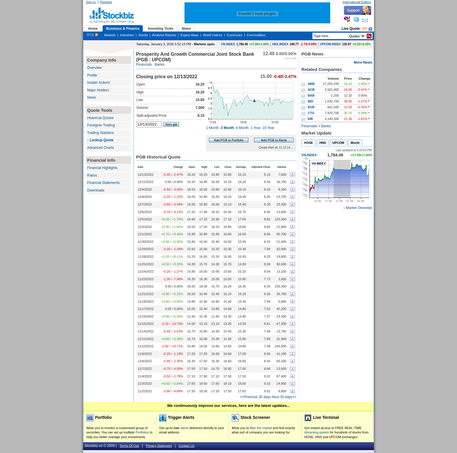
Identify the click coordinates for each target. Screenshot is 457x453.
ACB (311, 89)
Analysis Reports (164, 35)
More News (363, 62)
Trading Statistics (100, 133)
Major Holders (98, 90)
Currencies (234, 35)
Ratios (92, 175)
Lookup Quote (101, 140)
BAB (311, 95)
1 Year (256, 128)
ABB (311, 84)
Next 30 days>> (284, 397)
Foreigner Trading (101, 125)
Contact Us (186, 445)
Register (106, 2)
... (292, 147)
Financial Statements (103, 183)
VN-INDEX (228, 44)
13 (284, 147)
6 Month (242, 128)
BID (310, 101)
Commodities (256, 35)
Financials (144, 64)
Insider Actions (98, 83)
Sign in (91, 2)
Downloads (95, 190)
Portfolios (142, 432)
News (91, 97)
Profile (92, 75)
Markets (109, 35)
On (364, 29)
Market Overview (359, 208)
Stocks (143, 35)
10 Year (269, 128)
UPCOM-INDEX (330, 44)
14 (288, 147)
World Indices (212, 35)
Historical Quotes (100, 118)
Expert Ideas (190, 35)
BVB (311, 107)
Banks (159, 64)
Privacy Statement (159, 445)
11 (280, 147)
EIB (310, 119)
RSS (92, 35)
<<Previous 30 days (255, 397)
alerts (185, 428)
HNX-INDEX (280, 44)
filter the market (261, 428)
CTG (311, 113)
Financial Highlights (102, 168)
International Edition (357, 2)
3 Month (227, 128)
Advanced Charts (100, 148)
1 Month (212, 128)
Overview (94, 68)
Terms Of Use (129, 445)
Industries (127, 35)
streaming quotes (316, 432)
